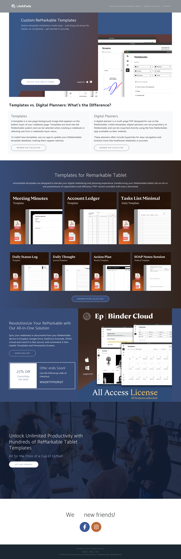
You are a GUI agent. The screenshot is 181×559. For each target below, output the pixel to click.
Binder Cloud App (152, 6)
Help (97, 551)
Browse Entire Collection (90, 299)
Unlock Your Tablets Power (40, 82)
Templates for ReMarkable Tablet (125, 6)
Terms (91, 551)
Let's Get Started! (24, 464)
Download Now (22, 353)
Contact (167, 6)
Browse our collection (28, 147)
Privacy (85, 551)
